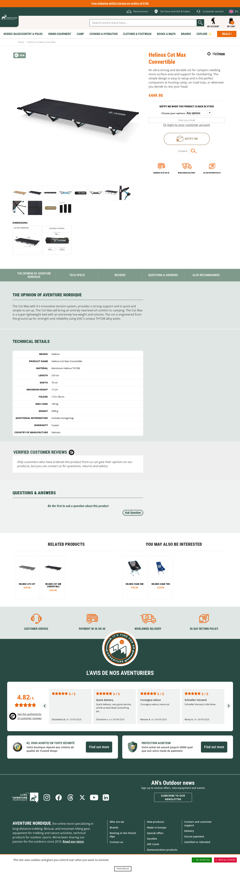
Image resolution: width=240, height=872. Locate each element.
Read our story (73, 842)
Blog (25, 797)
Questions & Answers (163, 275)
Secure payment (194, 836)
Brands (114, 827)
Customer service (36, 628)
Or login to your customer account (186, 125)
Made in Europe (156, 827)
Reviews (120, 275)
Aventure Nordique (32, 823)
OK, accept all (201, 860)
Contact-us (116, 842)
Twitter (82, 797)
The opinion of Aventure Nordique (34, 275)
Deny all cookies (225, 860)
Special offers (155, 833)
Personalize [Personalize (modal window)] (123, 869)
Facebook (58, 797)
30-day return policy (212, 173)
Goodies (152, 838)
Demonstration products (162, 849)
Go (200, 22)
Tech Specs (77, 275)
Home (21, 42)
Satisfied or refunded (197, 842)
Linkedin (105, 797)
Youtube (94, 797)
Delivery (189, 831)
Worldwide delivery (186, 173)
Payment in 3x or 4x (161, 173)
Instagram (46, 797)
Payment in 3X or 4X (92, 628)
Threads (70, 797)
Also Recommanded (206, 275)
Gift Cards (153, 844)
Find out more (99, 747)
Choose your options (173, 113)
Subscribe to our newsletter (173, 797)
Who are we (117, 821)
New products (155, 821)
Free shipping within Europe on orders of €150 (120, 3)
